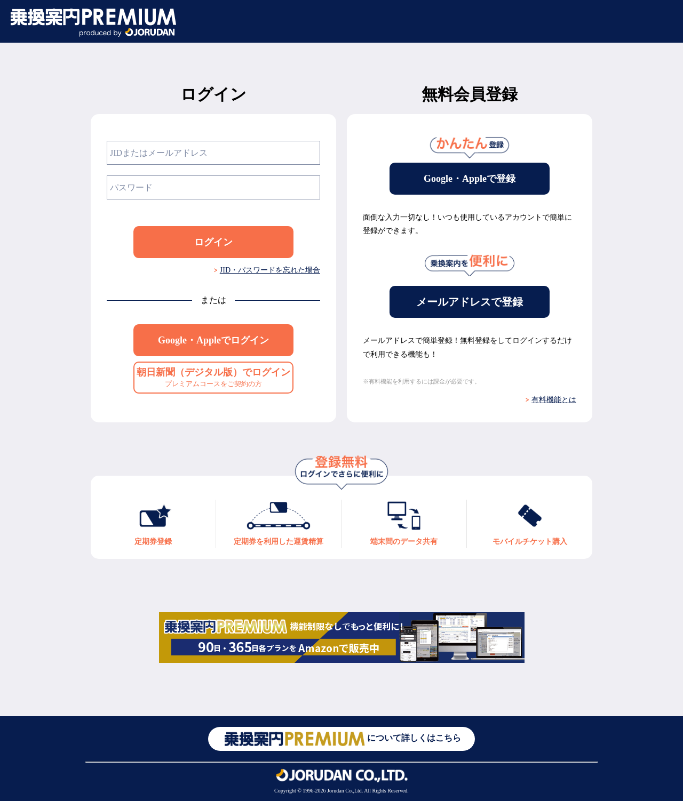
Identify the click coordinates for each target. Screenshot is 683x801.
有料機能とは (553, 400)
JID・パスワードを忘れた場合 (270, 270)
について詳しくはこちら (341, 739)
